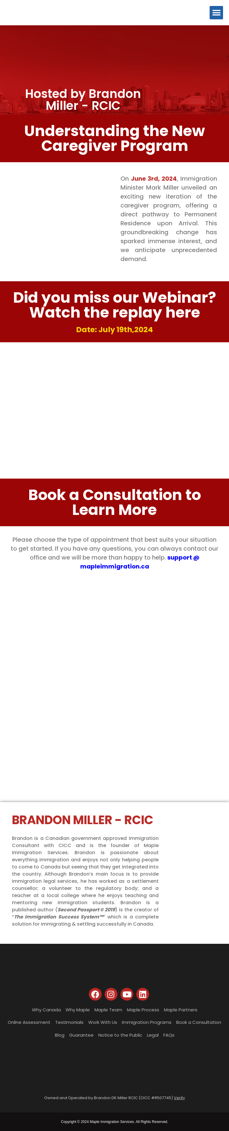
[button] (216, 12)
